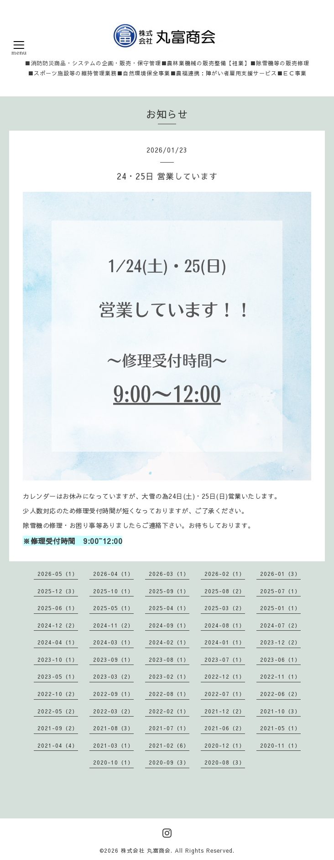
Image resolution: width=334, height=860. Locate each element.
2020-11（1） (280, 745)
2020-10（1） (113, 762)
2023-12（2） (280, 642)
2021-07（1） (169, 728)
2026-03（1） (169, 573)
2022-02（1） (169, 711)
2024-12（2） (57, 625)
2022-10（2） (57, 693)
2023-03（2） (113, 676)
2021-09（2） (57, 728)
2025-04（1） (169, 608)
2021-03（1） (113, 745)
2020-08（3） (224, 762)
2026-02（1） (224, 573)
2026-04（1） (113, 573)
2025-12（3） (57, 591)
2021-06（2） (224, 728)
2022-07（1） (224, 693)
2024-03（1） (113, 642)
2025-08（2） (224, 591)
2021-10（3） (280, 711)
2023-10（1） (57, 659)
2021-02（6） (169, 745)
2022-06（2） (280, 693)
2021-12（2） (224, 711)
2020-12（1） (224, 745)
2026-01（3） (280, 573)
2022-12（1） (224, 676)
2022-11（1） (280, 676)
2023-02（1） (169, 676)
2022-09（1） (113, 693)
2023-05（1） (57, 676)
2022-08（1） (169, 693)
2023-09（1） (113, 659)
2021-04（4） (57, 745)
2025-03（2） (224, 608)
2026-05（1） (57, 573)
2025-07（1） (280, 591)
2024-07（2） (280, 625)
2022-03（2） (113, 711)
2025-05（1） (113, 608)
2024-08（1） (224, 625)
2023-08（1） (169, 659)
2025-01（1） (280, 608)
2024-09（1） (169, 625)
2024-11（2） (113, 625)
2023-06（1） (280, 659)
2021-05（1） (280, 728)
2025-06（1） (57, 608)
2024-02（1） (169, 642)
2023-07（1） (224, 659)
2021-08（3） (113, 728)
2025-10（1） (113, 591)
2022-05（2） (57, 711)
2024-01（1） (224, 642)
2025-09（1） (169, 591)
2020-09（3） (169, 762)
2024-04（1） (57, 642)
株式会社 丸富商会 (146, 850)
